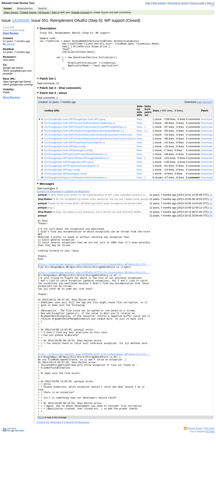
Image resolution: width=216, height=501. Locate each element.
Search (42, 8)
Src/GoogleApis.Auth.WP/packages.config (68, 159)
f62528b (210, 483)
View (139, 128)
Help (148, 3)
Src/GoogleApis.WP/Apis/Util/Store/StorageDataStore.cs (76, 167)
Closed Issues (28, 12)
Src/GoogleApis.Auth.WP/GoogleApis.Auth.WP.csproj (74, 128)
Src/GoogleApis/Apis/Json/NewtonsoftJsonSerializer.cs (75, 186)
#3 (211, 212)
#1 (211, 204)
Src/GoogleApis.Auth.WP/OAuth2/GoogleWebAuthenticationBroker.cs (84, 140)
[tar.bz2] (207, 111)
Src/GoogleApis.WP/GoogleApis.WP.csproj (68, 171)
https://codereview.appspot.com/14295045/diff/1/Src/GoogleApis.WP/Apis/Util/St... (94, 283)
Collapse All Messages (76, 200)
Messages (47, 193)
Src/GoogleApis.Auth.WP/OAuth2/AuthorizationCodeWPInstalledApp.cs (85, 136)
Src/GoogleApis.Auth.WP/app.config (65, 155)
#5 (211, 221)
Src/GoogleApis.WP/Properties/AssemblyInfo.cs (71, 175)
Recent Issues (194, 479)
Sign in (210, 3)
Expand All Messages (49, 200)
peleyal (10, 44)
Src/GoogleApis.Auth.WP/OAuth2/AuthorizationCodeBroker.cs (79, 132)
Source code (197, 3)
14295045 (20, 20)
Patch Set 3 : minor (55, 102)
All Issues (43, 12)
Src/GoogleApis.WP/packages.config (65, 182)
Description (48, 28)
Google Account (80, 12)
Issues (8, 8)
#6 (211, 224)
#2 (211, 208)
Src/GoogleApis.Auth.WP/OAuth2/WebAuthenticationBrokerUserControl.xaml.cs (90, 147)
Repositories (25, 8)
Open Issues (11, 12)
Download (206, 128)
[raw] (199, 111)
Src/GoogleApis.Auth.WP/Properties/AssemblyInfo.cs (74, 151)
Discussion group (178, 3)
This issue (209, 479)
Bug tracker (159, 3)
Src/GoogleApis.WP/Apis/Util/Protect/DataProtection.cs (75, 163)
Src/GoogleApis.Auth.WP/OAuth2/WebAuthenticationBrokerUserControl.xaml (88, 144)
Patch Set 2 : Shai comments (62, 97)
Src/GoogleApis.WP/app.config (62, 179)
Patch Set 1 (49, 87)
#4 (211, 216)
